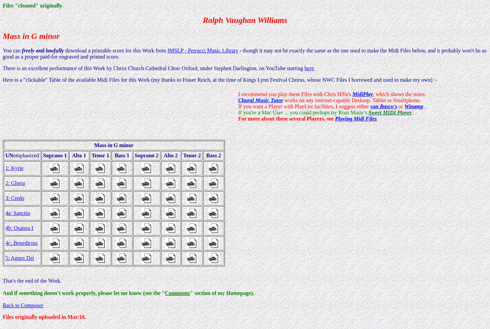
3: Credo (14, 198)
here (309, 68)
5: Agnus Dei (19, 258)
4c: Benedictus (21, 243)
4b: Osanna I (19, 228)
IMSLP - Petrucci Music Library (202, 50)
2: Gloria (15, 183)
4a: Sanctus (17, 213)
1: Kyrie (14, 168)
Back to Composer (23, 305)
